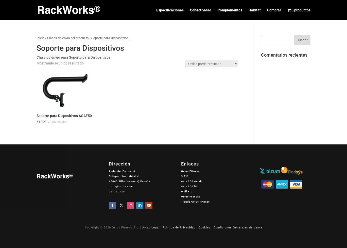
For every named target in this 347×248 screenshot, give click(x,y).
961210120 (117, 191)
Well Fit (186, 191)
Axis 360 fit (189, 186)
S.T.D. (185, 176)
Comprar (274, 10)
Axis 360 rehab (191, 181)
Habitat (255, 10)
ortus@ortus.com (121, 186)
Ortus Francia (190, 196)
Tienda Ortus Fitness (195, 201)
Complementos (230, 10)
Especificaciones (170, 10)
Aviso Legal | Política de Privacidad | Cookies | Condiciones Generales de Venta (202, 227)
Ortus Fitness (190, 171)
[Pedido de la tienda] (211, 63)
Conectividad (200, 10)
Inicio (40, 38)
